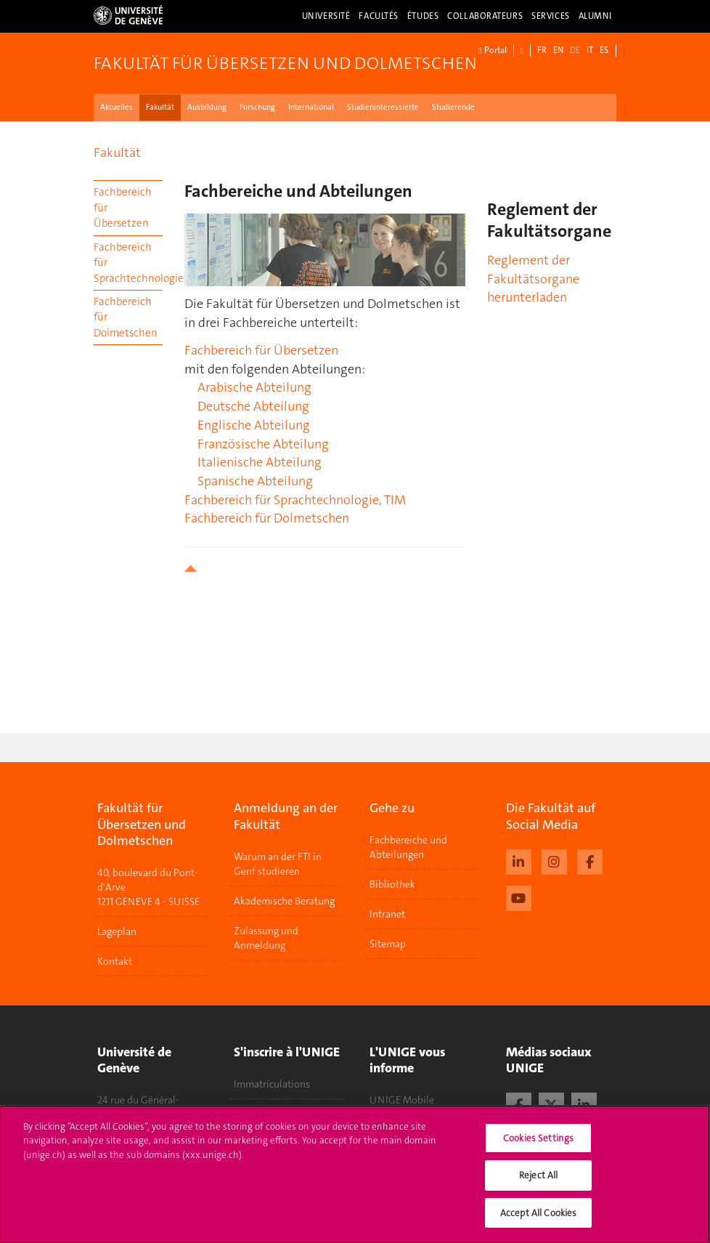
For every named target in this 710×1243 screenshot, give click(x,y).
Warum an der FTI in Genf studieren (278, 864)
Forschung (257, 107)
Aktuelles (116, 107)
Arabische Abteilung (254, 387)
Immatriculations (272, 1083)
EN (558, 50)
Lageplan (116, 931)
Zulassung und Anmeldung (266, 938)
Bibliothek (392, 884)
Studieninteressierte (383, 107)
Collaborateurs (485, 16)
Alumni (595, 16)
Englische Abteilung (253, 425)
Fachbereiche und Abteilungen (408, 847)
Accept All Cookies (538, 1221)
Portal (492, 50)
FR (542, 50)
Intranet (387, 913)
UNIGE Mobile (402, 1099)
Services (550, 16)
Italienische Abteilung (259, 462)
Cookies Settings (538, 1146)
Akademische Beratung (284, 900)
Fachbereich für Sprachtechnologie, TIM (295, 500)
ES (604, 50)
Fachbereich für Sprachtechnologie (128, 263)
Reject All (538, 1183)
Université (326, 16)
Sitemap (388, 943)
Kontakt (114, 961)
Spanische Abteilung (255, 481)
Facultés (379, 16)
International (311, 107)
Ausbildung (207, 107)
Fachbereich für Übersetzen (123, 207)
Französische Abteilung (263, 444)
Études (422, 16)
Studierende (453, 107)
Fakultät (160, 107)
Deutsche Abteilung (253, 406)
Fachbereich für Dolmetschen (126, 317)
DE (575, 50)
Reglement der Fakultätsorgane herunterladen (533, 278)
